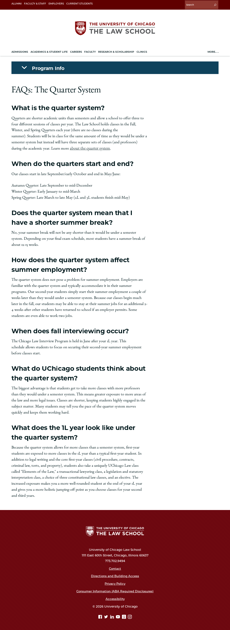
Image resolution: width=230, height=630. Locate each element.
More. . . (213, 50)
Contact (115, 567)
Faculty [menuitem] (90, 50)
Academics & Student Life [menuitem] (49, 50)
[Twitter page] (106, 616)
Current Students (79, 3)
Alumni (16, 3)
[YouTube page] (118, 616)
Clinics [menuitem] (142, 50)
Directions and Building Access (115, 575)
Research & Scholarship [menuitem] (116, 50)
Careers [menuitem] (76, 50)
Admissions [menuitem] (19, 50)
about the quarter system (89, 147)
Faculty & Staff (35, 3)
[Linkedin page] (112, 616)
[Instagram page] (130, 616)
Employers (56, 3)
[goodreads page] (124, 616)
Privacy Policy (115, 582)
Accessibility (115, 597)
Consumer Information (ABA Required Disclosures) (115, 590)
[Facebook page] (100, 616)
